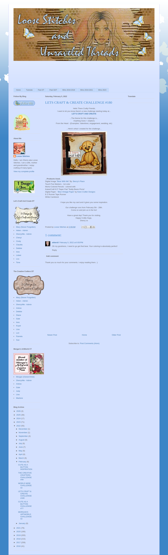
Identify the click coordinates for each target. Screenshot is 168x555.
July (21, 443)
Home (18, 90)
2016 (18, 546)
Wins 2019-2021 (86, 90)
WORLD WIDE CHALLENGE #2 (25, 485)
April (21, 454)
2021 (18, 528)
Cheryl (19, 238)
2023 (18, 422)
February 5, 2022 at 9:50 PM (71, 242)
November (23, 432)
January (22, 523)
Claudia (19, 245)
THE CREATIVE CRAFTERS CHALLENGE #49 (25, 476)
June (21, 447)
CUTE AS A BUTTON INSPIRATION (25, 467)
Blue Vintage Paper (66, 192)
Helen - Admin (22, 230)
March (21, 458)
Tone (18, 262)
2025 (18, 415)
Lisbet (18, 255)
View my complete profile (24, 171)
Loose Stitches (23, 156)
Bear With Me (63, 181)
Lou (17, 259)
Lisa (18, 329)
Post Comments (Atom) (89, 343)
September (23, 436)
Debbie (19, 248)
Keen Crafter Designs (86, 192)
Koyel (18, 326)
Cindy (18, 241)
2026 (18, 411)
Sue (17, 340)
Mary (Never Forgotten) (26, 227)
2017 (18, 542)
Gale (18, 319)
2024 (18, 418)
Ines (18, 252)
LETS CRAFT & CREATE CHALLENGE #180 (25, 494)
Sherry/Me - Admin (24, 234)
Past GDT (53, 90)
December (23, 429)
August (22, 440)
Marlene (19, 398)
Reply (54, 250)
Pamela (19, 336)
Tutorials (29, 90)
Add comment (52, 256)
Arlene (19, 308)
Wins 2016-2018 (68, 90)
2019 (18, 535)
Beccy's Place (79, 181)
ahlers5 (55, 242)
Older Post (116, 335)
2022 (18, 426)
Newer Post (52, 335)
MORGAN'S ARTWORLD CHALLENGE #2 (25, 515)
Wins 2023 (102, 90)
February (23, 462)
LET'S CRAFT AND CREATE (84, 114)
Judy (18, 391)
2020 (18, 531)
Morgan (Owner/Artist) (25, 377)
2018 (18, 539)
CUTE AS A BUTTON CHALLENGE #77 (25, 505)
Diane (18, 315)
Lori (17, 333)
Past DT (41, 90)
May (21, 451)
